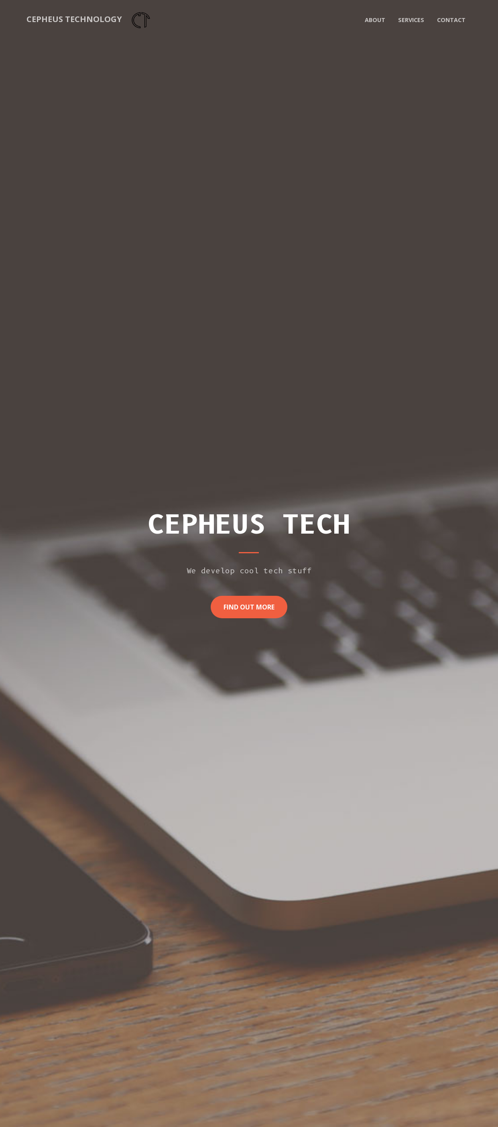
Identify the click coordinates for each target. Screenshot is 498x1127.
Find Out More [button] (249, 607)
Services (411, 20)
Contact (451, 20)
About (375, 20)
